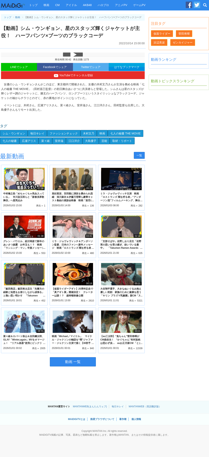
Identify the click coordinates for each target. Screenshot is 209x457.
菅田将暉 (184, 33)
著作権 (122, 419)
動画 (17, 17)
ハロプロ (103, 5)
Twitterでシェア (90, 67)
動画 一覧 (73, 362)
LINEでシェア (19, 67)
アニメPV (121, 5)
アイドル (71, 5)
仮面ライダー (162, 33)
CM (57, 5)
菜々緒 (45, 140)
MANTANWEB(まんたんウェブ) (90, 406)
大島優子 (90, 140)
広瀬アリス (29, 140)
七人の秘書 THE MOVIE (125, 133)
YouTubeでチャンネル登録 (73, 75)
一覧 (139, 155)
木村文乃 (88, 133)
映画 (46, 5)
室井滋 (59, 140)
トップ (33, 5)
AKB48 (87, 5)
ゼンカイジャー (183, 42)
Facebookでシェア (55, 67)
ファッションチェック (64, 133)
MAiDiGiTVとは (76, 419)
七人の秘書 (10, 140)
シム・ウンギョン (14, 133)
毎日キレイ (37, 133)
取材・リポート (122, 140)
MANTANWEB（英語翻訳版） (145, 406)
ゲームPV (139, 5)
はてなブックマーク (126, 67)
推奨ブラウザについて (102, 419)
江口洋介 (74, 140)
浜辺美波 (159, 42)
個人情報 (136, 419)
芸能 (104, 140)
